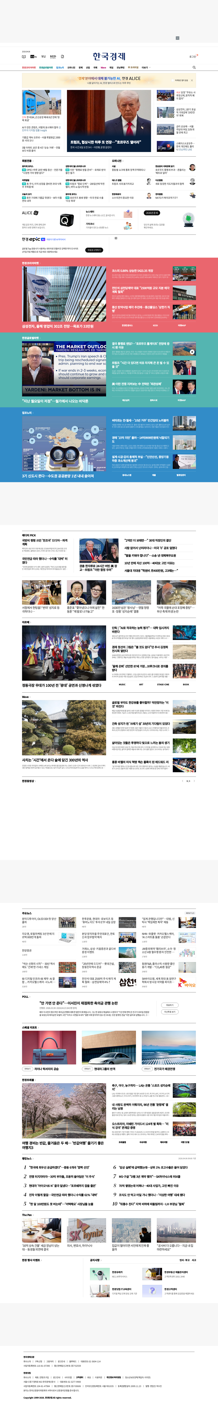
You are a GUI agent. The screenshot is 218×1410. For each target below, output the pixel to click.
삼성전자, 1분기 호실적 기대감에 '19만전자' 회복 (186, 112)
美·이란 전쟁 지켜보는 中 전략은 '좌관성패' (136, 384)
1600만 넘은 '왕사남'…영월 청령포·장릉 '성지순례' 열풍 (130, 610)
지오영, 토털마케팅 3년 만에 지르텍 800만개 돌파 (38, 935)
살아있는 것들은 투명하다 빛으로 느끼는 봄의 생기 (140, 743)
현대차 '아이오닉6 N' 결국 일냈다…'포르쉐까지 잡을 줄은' (62, 1186)
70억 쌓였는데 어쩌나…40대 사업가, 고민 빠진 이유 (148, 1186)
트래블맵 (122, 1142)
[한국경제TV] (33, 56)
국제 (95, 67)
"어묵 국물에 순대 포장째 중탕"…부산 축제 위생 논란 (176, 610)
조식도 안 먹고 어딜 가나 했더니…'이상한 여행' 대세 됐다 (152, 1195)
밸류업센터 (181, 475)
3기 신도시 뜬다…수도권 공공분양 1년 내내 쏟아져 (58, 476)
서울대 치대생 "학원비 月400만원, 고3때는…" (151, 570)
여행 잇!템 (185, 1142)
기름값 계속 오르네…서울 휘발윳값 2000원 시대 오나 (41, 139)
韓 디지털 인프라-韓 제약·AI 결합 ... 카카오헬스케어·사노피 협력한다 (38, 982)
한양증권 (27, 950)
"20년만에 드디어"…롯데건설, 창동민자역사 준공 (98, 965)
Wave (103, 67)
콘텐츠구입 (44, 1377)
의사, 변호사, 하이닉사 (79, 1245)
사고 (194, 1260)
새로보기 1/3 (190, 913)
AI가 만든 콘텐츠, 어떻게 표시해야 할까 (41, 129)
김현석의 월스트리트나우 (76, 166)
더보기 (145, 67)
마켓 (182, 325)
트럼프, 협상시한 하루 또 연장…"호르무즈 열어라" (105, 142)
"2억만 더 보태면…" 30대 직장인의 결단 (147, 540)
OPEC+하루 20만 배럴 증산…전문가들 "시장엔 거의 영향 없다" (42, 171)
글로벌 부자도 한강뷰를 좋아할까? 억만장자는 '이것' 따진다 (140, 704)
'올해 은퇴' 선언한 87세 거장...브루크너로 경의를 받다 (140, 668)
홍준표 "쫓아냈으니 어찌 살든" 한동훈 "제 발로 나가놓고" (85, 610)
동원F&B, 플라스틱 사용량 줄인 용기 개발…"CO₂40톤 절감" (158, 965)
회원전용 (27, 161)
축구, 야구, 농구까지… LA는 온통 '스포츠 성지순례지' (141, 1087)
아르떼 (25, 622)
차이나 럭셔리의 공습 (40, 1069)
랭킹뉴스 (27, 1158)
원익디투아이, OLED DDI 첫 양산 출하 (39, 920)
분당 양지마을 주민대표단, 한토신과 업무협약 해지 (98, 935)
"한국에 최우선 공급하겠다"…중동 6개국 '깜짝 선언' (59, 1167)
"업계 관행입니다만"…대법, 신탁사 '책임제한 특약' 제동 (158, 920)
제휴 (37, 1377)
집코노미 (60, 67)
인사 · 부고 (185, 1260)
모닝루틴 (121, 67)
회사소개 (27, 1361)
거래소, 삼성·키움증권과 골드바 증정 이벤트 (99, 950)
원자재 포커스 (27, 166)
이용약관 (98, 1377)
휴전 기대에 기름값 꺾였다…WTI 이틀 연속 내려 (42, 199)
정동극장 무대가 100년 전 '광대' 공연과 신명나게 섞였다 (61, 685)
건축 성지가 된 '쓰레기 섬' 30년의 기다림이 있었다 (141, 723)
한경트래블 (28, 1080)
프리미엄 (134, 67)
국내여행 (143, 1142)
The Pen (27, 1215)
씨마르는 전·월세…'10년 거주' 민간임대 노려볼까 (140, 420)
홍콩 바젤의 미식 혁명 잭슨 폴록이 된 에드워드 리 (140, 762)
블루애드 (73, 1361)
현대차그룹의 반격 (98, 1069)
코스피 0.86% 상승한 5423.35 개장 (132, 271)
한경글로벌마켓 (46, 67)
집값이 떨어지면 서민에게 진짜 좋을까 (130, 1247)
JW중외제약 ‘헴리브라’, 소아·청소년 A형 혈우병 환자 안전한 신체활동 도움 (159, 952)
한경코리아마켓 (29, 67)
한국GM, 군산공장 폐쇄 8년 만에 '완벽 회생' (41, 118)
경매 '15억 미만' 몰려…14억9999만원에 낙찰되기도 (140, 439)
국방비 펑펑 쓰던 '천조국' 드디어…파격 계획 (44, 542)
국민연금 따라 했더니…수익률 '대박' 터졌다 (44, 561)
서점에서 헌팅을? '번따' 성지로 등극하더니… (41, 610)
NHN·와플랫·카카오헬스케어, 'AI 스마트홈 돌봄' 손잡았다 (158, 935)
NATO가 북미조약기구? (166, 197)
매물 (154, 475)
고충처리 (50, 1361)
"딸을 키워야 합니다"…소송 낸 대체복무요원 (150, 555)
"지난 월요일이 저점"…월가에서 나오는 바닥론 (55, 401)
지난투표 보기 (169, 1011)
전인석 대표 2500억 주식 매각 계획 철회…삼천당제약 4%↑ (99, 980)
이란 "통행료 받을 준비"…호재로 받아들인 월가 (86, 171)
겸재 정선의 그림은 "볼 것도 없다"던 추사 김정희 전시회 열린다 (140, 649)
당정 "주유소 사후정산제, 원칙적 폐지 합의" (186, 95)
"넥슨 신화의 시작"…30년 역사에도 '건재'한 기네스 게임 (38, 965)
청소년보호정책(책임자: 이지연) (137, 1377)
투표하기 (170, 1005)
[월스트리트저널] (43, 56)
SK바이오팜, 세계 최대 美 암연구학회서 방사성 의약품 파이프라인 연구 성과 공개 (159, 982)
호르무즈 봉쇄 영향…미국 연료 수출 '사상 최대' (84, 199)
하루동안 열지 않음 (181, 80)
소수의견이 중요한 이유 (123, 197)
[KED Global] (53, 56)
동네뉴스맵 (126, 475)
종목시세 (153, 400)
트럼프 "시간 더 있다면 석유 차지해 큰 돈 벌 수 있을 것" (140, 365)
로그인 (192, 56)
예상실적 (125, 400)
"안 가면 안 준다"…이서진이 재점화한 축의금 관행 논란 (78, 1003)
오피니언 (71, 67)
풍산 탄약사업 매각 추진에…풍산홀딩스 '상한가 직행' (141, 309)
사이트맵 (68, 1377)
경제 (80, 67)
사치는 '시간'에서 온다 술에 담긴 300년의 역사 (55, 760)
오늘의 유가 (26, 194)
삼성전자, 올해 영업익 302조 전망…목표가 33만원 (57, 326)
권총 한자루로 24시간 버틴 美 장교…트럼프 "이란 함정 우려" (98, 568)
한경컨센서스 (127, 325)
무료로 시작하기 (94, 249)
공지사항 (95, 1260)
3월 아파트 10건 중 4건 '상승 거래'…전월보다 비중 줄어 (41, 149)
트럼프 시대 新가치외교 (123, 183)
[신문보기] (24, 56)
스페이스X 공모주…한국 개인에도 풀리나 (185, 146)
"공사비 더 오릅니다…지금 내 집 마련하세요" (175, 1247)
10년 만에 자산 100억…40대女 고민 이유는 (149, 563)
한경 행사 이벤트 (31, 1260)
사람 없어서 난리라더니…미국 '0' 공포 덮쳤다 (150, 548)
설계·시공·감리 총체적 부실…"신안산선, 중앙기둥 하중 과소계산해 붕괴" (140, 459)
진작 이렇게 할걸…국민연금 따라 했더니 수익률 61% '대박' (63, 1195)
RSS (89, 1377)
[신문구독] (62, 56)
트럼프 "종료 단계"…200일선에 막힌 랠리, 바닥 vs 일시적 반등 (85, 185)
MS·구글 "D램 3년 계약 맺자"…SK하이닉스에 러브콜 (149, 1176)
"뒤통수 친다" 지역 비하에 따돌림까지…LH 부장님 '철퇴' (152, 1204)
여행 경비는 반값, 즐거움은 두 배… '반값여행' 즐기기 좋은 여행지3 (63, 1145)
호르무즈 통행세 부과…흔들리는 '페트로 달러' (170, 171)
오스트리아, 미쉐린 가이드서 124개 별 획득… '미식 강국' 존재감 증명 (140, 1126)
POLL (25, 996)
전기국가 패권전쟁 (158, 1069)
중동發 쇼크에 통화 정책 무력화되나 (128, 169)
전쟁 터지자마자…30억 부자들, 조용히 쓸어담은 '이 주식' (62, 1176)
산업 (88, 67)
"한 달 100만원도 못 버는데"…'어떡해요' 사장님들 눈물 (61, 1204)
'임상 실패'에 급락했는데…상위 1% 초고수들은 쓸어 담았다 (153, 1167)
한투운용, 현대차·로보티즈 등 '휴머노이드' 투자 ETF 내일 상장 (99, 920)
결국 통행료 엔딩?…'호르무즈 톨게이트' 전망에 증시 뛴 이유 (140, 345)
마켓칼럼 (25, 180)
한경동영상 (28, 781)
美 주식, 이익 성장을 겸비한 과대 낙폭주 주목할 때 (41, 185)
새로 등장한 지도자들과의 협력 (169, 183)
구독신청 (38, 1361)
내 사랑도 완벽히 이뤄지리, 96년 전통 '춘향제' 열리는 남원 (140, 1107)
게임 (111, 67)
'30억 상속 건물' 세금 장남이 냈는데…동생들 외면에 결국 (40, 1247)
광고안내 (61, 1361)
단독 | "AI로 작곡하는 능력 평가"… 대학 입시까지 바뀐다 (140, 630)
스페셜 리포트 (29, 1027)
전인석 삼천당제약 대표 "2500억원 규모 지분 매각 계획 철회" (140, 290)
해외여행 (163, 1142)
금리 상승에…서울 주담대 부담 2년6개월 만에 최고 (185, 129)
